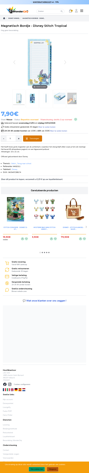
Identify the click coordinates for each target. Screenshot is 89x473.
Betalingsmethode (10, 429)
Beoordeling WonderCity (12, 440)
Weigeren (52, 469)
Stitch (13, 163)
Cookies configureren (22, 384)
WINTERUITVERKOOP (42, 2)
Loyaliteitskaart (9, 436)
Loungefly (7, 407)
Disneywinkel (8, 403)
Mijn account (8, 399)
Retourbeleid (8, 432)
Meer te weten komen (46, 127)
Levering (6, 425)
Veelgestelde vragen (11, 454)
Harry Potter (7, 415)
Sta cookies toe (37, 469)
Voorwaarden (8, 458)
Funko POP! (7, 411)
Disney (14, 169)
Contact (6, 450)
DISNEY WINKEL (14, 18)
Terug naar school (24, 163)
